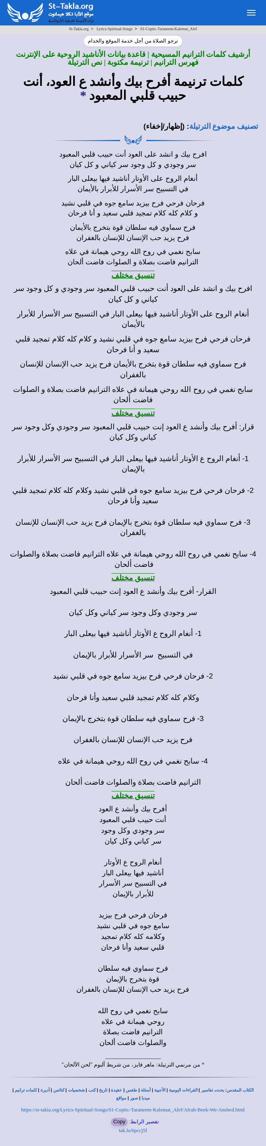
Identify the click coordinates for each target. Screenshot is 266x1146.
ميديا (146, 1098)
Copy (119, 1122)
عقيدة (116, 1090)
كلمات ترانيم (26, 1090)
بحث (220, 1090)
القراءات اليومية (183, 1090)
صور (134, 1098)
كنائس (58, 1090)
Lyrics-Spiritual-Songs (115, 29)
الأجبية (159, 1090)
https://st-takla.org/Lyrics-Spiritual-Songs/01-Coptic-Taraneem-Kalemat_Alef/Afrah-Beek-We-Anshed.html (133, 1110)
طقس (131, 1090)
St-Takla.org (79, 29)
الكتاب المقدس (240, 1090)
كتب (92, 1090)
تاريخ (103, 1090)
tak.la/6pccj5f (133, 1130)
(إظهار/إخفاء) (164, 126)
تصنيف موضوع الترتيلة (223, 126)
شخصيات (76, 1090)
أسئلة (146, 1090)
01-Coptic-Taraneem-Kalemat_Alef (168, 29)
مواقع (121, 1098)
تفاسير (207, 1090)
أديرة (45, 1090)
